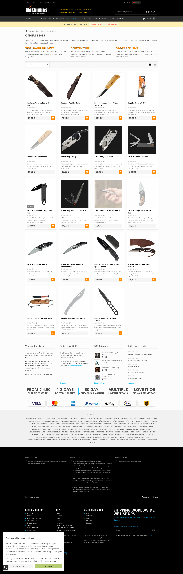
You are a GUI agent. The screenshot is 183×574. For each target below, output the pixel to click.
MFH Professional (53, 432)
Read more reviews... (150, 497)
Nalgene (125, 432)
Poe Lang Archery (77, 435)
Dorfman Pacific (68, 424)
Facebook (89, 513)
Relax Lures (97, 435)
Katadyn (94, 429)
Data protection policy (64, 525)
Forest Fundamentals (40, 427)
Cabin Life (30, 18)
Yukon (92, 443)
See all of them (99, 383)
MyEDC (117, 432)
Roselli (118, 435)
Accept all (48, 566)
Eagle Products (82, 424)
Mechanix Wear (34, 432)
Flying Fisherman (147, 424)
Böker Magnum (118, 421)
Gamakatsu (109, 427)
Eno (115, 424)
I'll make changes (19, 566)
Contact (35, 3)
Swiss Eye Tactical (94, 437)
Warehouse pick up (34, 518)
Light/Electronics (45, 18)
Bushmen (87, 421)
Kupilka (111, 429)
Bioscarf (124, 419)
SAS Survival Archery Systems (133, 435)
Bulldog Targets (43, 421)
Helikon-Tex (36, 429)
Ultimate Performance (36, 440)
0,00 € (150, 18)
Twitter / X (89, 516)
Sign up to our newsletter (65, 528)
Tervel (121, 437)
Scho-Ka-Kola (41, 437)
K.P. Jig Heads (84, 429)
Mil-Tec (64, 432)
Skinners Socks (54, 437)
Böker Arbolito (105, 421)
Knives (43, 31)
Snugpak (65, 437)
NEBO (132, 432)
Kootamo (103, 429)
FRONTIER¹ (66, 427)
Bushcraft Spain (76, 421)
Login (128, 3)
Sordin (73, 437)
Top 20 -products (33, 530)
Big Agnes (108, 419)
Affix (48, 419)
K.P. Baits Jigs (72, 429)
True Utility (139, 437)
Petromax (65, 435)
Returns (59, 523)
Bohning (142, 419)
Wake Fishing (104, 440)
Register (59, 516)
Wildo (113, 440)
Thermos (129, 437)
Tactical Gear (117, 18)
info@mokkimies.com (75, 366)
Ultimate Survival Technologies (59, 440)
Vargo (94, 440)
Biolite (116, 419)
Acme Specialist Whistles (35, 419)
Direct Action (55, 424)
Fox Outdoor (56, 427)
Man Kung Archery (146, 429)
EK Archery (108, 424)
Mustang (109, 432)
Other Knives (51, 31)
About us (30, 513)
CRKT (33, 424)
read (150, 535)
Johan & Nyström (59, 429)
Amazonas (74, 419)
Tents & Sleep (87, 18)
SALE (54, 3)
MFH (43, 432)
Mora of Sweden (89, 432)
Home (28, 3)
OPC (42, 435)
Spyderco (81, 437)
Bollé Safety (152, 419)
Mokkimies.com (75, 432)
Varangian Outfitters (81, 440)
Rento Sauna (108, 435)
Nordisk (153, 432)
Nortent (35, 435)
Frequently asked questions (66, 530)
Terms (59, 518)
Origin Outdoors (52, 435)
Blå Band (133, 419)
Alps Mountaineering (60, 419)
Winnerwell (141, 440)
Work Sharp (152, 440)
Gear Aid (118, 427)
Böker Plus (130, 421)
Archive (131, 383)
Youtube (89, 518)
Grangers (143, 427)
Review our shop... (32, 497)
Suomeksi (89, 523)
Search (151, 11)
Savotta (150, 435)
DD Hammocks (42, 424)
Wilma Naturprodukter (126, 440)
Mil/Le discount (32, 528)
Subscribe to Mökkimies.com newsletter (126, 526)
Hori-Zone (46, 429)
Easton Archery (96, 424)
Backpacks (60, 18)
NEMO (138, 432)
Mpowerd (100, 432)
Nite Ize (145, 432)
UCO (147, 437)
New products (45, 3)
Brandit (32, 421)
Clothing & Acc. (102, 18)
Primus (88, 435)
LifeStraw (120, 429)
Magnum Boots (132, 429)
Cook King (153, 421)
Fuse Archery (77, 427)
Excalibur (122, 424)
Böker (95, 421)
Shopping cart (32, 523)
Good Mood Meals (131, 427)
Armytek (83, 419)
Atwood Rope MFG (95, 419)
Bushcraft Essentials (60, 421)
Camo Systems (141, 421)
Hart (151, 427)
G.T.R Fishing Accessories (93, 427)
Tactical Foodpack (110, 437)
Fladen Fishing (133, 424)
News (29, 525)
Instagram (89, 521)
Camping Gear (73, 18)
